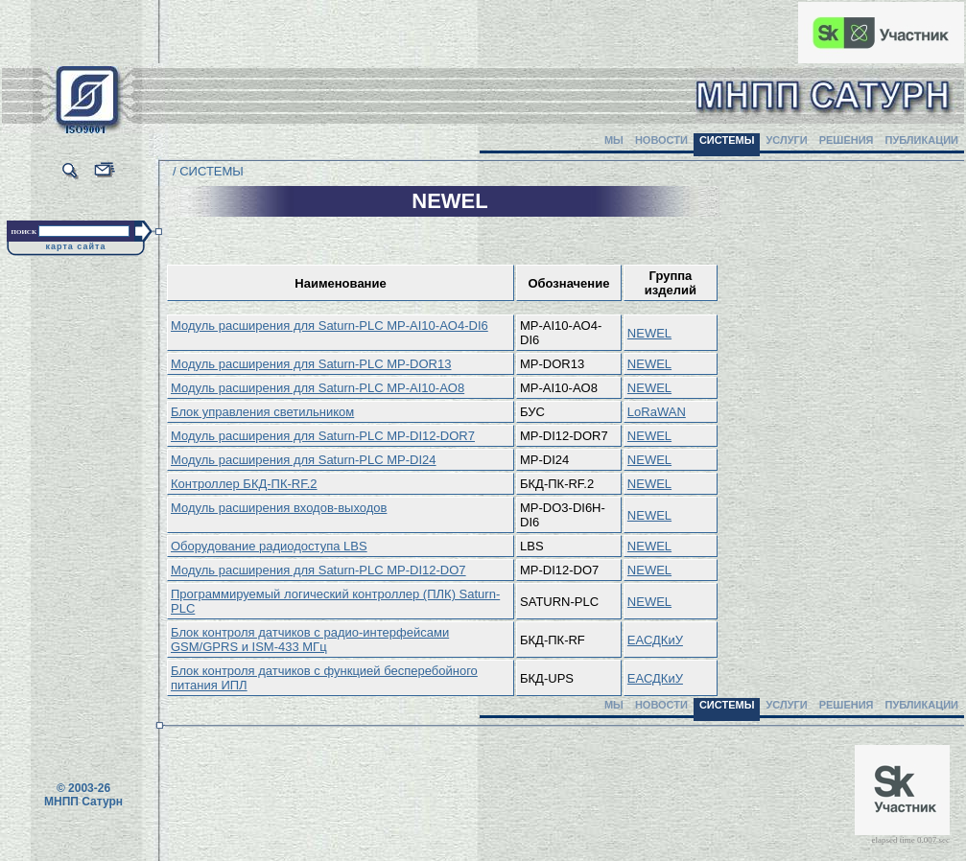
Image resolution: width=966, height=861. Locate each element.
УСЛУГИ (786, 140)
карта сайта (76, 246)
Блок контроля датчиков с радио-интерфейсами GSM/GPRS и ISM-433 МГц (310, 639)
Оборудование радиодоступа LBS (269, 546)
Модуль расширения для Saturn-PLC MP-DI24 (303, 460)
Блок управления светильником (262, 412)
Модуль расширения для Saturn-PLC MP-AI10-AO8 (317, 388)
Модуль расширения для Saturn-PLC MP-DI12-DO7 (318, 570)
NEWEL (649, 333)
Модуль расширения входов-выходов (279, 507)
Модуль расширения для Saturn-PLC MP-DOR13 (311, 364)
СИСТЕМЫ (727, 140)
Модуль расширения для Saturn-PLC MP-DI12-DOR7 (323, 436)
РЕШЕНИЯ (846, 140)
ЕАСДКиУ (655, 640)
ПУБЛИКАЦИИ (921, 140)
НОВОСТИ (661, 140)
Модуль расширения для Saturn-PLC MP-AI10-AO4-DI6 (329, 325)
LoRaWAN (656, 412)
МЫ (614, 140)
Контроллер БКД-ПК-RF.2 (244, 484)
